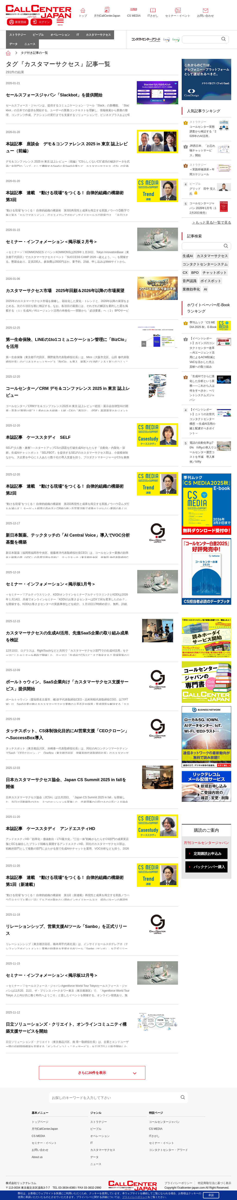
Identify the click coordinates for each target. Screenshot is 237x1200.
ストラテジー (18, 36)
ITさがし (152, 15)
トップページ (40, 1126)
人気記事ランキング (203, 116)
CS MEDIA (133, 15)
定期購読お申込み (207, 858)
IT (83, 36)
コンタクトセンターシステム (205, 269)
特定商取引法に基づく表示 (214, 1188)
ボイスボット (210, 286)
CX (185, 277)
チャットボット (215, 277)
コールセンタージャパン (164, 1126)
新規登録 (17, 22)
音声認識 (189, 286)
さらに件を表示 (92, 1078)
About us (37, 1162)
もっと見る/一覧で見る (213, 227)
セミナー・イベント (177, 15)
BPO (195, 277)
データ (14, 47)
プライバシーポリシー (178, 1188)
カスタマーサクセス (105, 36)
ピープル (40, 36)
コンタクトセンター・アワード (168, 1155)
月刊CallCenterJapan (107, 15)
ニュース (32, 47)
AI (205, 294)
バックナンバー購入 (209, 872)
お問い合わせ (205, 15)
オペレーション (64, 36)
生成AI (188, 261)
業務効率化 (191, 294)
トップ (83, 15)
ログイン (41, 22)
